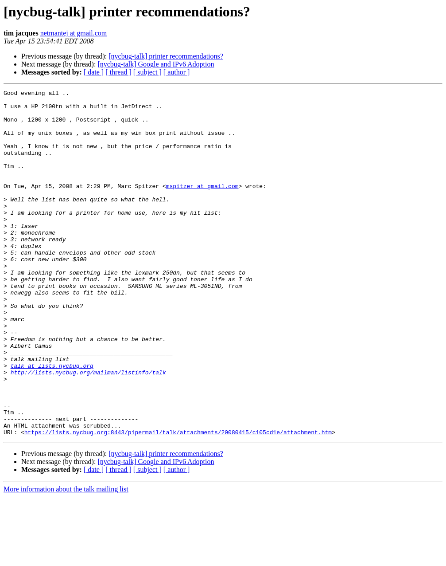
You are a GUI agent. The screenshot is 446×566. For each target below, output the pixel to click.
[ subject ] (147, 72)
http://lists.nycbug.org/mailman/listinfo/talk (88, 429)
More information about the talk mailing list (66, 558)
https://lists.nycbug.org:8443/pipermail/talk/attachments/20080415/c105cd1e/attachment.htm (178, 501)
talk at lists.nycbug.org (52, 421)
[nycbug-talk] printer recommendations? (166, 56)
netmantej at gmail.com (73, 33)
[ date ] (94, 72)
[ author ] (176, 72)
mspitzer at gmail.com (202, 206)
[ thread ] (118, 72)
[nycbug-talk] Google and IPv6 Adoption (155, 64)
